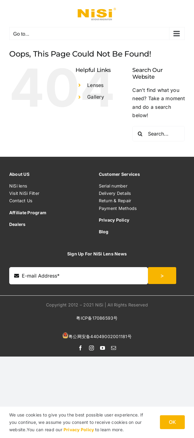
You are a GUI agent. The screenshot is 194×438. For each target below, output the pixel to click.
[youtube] (102, 347)
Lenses (95, 85)
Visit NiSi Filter (24, 193)
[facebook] (80, 347)
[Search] (140, 133)
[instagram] (91, 347)
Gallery (95, 97)
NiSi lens (18, 185)
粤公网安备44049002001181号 (100, 336)
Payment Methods (118, 208)
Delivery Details (115, 193)
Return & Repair (115, 200)
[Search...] (158, 133)
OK (172, 422)
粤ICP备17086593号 (97, 318)
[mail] (113, 347)
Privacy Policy (79, 429)
